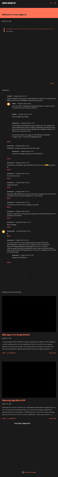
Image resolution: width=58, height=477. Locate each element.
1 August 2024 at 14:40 (22, 240)
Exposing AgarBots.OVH (13, 400)
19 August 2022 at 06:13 (25, 114)
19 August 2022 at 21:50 (22, 162)
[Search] (51, 3)
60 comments (11, 353)
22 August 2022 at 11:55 (22, 191)
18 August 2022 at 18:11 (20, 96)
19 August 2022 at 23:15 (22, 173)
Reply (9, 142)
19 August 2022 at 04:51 (24, 103)
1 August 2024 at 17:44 (27, 255)
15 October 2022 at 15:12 (23, 231)
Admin (14, 103)
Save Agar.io (9, 3)
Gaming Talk (11, 231)
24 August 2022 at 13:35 (22, 202)
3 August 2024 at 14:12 (27, 151)
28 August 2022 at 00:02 (22, 211)
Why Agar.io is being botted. (16, 334)
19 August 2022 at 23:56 (22, 182)
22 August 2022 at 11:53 (27, 123)
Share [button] (52, 83)
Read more (52, 353)
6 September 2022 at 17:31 (23, 222)
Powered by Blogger (29, 472)
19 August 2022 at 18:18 (22, 145)
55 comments (11, 418)
